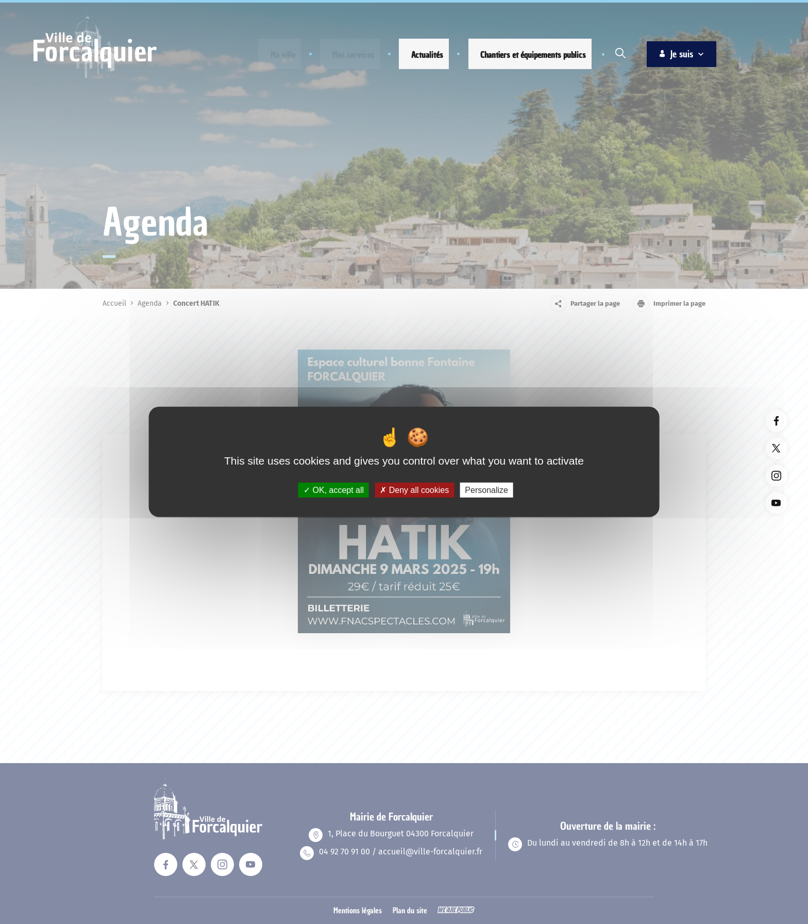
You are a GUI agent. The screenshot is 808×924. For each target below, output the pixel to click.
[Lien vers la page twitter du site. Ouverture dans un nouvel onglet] (776, 448)
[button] (275, 55)
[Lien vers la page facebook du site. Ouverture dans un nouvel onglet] (776, 421)
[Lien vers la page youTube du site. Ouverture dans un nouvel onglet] (776, 503)
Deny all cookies (414, 490)
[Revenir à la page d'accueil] (95, 77)
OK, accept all (334, 490)
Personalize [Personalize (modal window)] (486, 490)
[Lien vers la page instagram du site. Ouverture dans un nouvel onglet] (776, 476)
